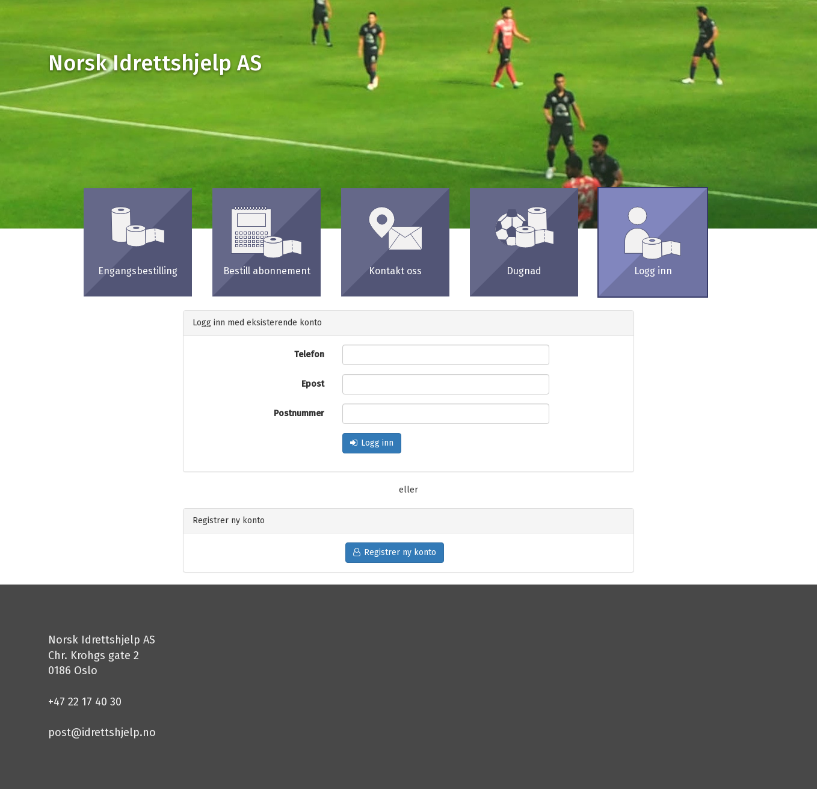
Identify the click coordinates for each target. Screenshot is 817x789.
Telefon (309, 354)
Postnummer (299, 413)
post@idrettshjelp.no (102, 732)
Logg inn (371, 443)
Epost (312, 384)
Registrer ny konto (394, 552)
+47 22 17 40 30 (85, 701)
